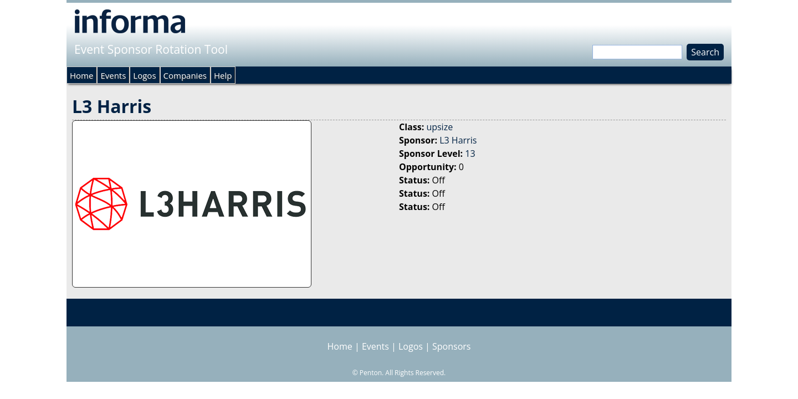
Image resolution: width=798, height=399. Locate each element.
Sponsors (451, 346)
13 (470, 153)
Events (113, 75)
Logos (144, 75)
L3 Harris (458, 140)
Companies (185, 75)
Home (81, 75)
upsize (439, 127)
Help (223, 75)
